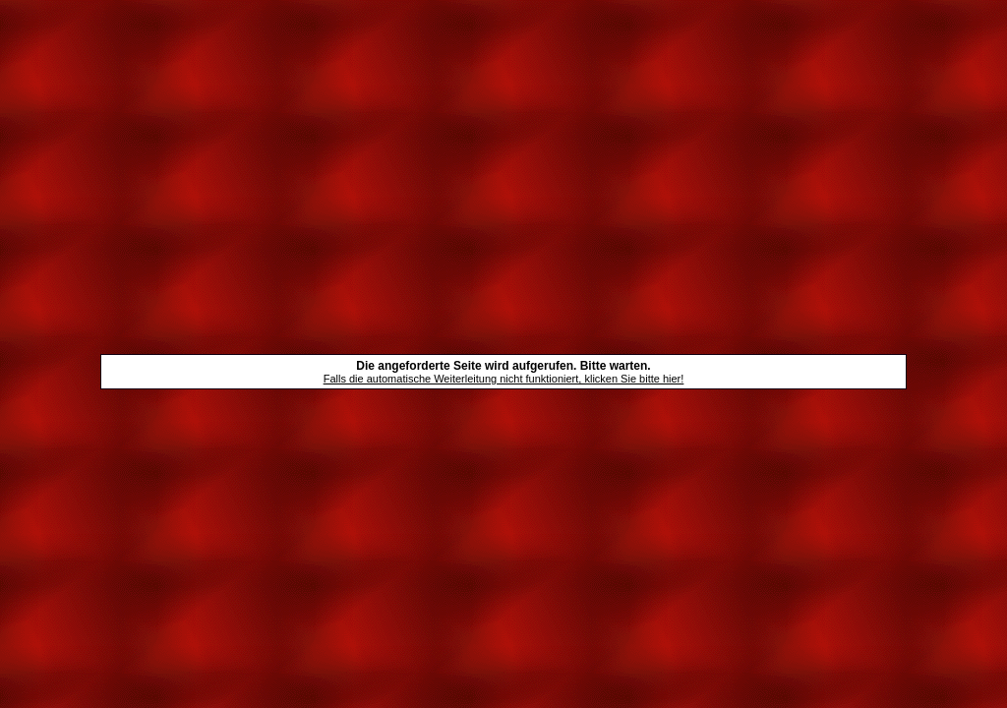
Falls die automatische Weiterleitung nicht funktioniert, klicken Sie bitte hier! (504, 378)
